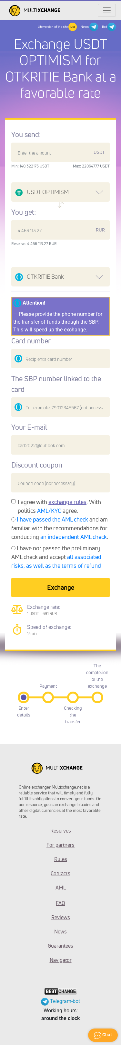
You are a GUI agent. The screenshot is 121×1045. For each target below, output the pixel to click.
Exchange (60, 587)
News (89, 27)
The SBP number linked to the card (56, 384)
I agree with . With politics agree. (59, 506)
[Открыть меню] (107, 10)
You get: (23, 212)
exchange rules (67, 502)
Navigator (61, 960)
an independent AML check (73, 537)
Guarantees (60, 945)
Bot (109, 27)
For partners (60, 844)
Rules (60, 859)
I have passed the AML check (52, 519)
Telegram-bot (60, 1001)
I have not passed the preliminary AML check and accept (56, 556)
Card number (31, 341)
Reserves (60, 830)
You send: (26, 134)
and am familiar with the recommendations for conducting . (59, 528)
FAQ (60, 903)
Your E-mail (29, 427)
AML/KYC (49, 510)
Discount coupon (36, 465)
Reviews (60, 917)
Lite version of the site (57, 27)
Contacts (60, 873)
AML (60, 887)
